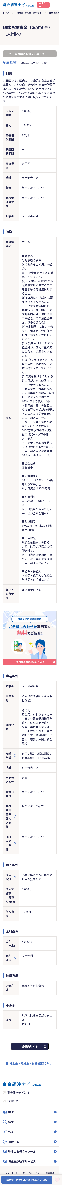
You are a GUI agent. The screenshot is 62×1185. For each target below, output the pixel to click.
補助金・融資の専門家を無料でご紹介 (26, 1180)
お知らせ (12, 1101)
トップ (6, 12)
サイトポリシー (12, 1172)
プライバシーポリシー (33, 1172)
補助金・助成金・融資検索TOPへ (30, 1063)
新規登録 (42, 5)
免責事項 (50, 1172)
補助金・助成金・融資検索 (29, 12)
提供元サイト (30, 1046)
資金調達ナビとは (18, 1092)
